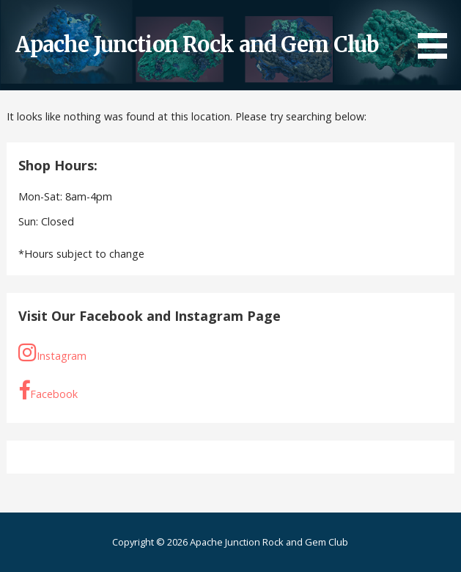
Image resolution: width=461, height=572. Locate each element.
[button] (437, 32)
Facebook (48, 391)
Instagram (52, 352)
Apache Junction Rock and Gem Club (197, 45)
